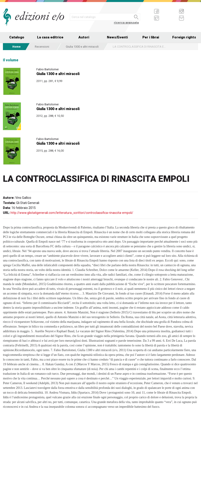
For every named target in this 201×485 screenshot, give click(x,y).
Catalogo (16, 37)
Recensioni (42, 46)
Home (16, 46)
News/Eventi (117, 37)
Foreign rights (184, 37)
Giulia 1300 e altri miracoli (82, 46)
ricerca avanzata (126, 22)
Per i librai (150, 37)
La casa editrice (50, 37)
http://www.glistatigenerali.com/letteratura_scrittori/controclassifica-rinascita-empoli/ (72, 213)
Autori (83, 37)
